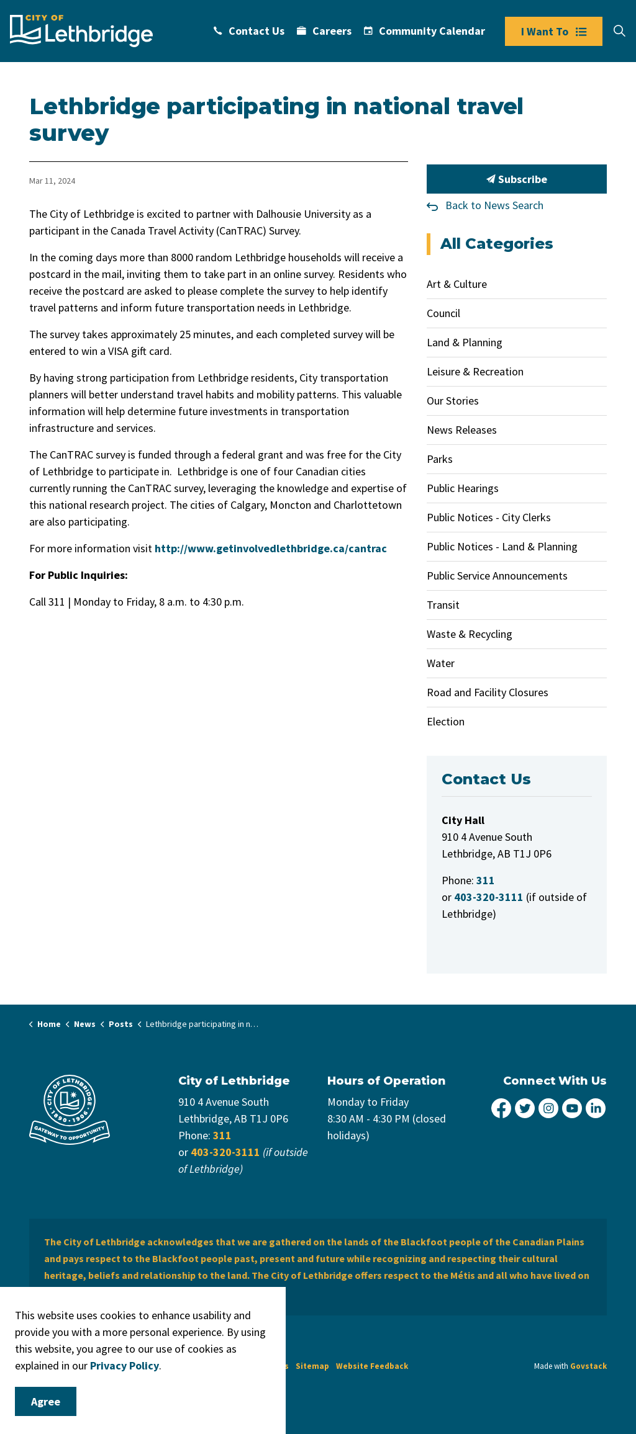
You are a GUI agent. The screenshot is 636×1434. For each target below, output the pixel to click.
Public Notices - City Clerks (489, 517)
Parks (440, 459)
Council (443, 313)
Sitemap (312, 1366)
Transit (443, 605)
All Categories (496, 244)
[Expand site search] (619, 31)
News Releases (462, 430)
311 (222, 1135)
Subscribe (517, 179)
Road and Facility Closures (487, 692)
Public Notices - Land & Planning (502, 546)
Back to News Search (494, 205)
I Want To (553, 31)
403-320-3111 (225, 1152)
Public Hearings (463, 488)
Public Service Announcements (497, 575)
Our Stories (453, 400)
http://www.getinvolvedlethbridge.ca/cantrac (271, 548)
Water (441, 663)
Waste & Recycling (469, 634)
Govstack (588, 1366)
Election (446, 721)
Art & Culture (457, 284)
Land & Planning (464, 342)
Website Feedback (372, 1366)
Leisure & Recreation (475, 371)
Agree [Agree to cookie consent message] (45, 1401)
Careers (324, 31)
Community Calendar (424, 31)
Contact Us (249, 31)
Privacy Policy (124, 1365)
